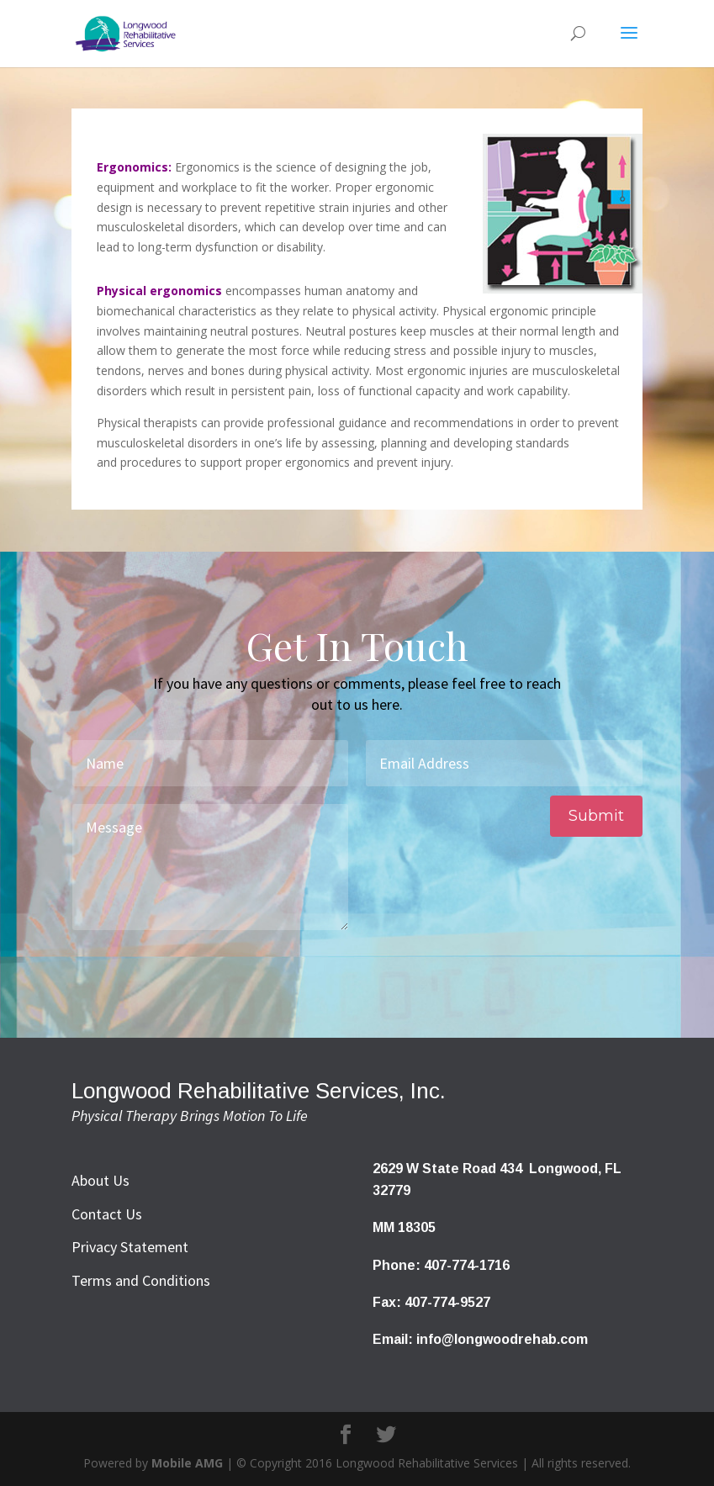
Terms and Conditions (140, 1280)
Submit (596, 815)
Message (210, 867)
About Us (100, 1180)
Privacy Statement (129, 1246)
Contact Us (106, 1214)
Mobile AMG (187, 1463)
